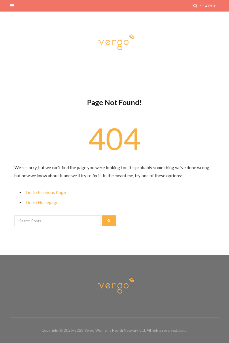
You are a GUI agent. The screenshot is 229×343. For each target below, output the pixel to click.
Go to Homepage (42, 202)
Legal (183, 330)
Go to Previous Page (46, 192)
